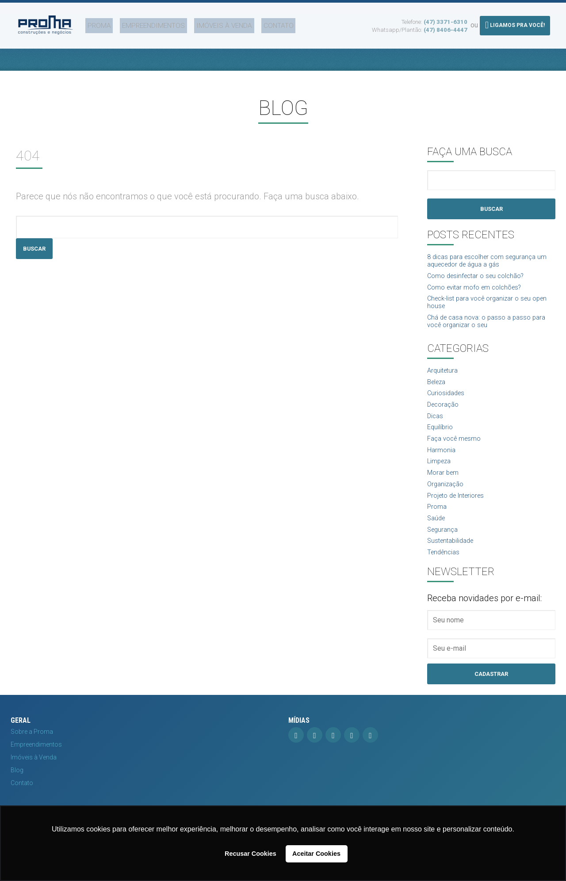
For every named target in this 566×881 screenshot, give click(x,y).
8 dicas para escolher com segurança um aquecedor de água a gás (486, 262)
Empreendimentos (140, 23)
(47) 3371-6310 (445, 19)
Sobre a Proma (32, 755)
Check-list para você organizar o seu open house (484, 307)
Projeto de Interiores (459, 513)
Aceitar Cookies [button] (316, 853)
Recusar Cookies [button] (250, 853)
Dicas (435, 427)
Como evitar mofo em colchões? (479, 291)
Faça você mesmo (457, 452)
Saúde (437, 538)
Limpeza (440, 477)
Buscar (35, 248)
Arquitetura (444, 379)
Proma (92, 23)
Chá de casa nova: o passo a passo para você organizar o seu (491, 328)
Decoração (445, 416)
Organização (447, 501)
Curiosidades (447, 403)
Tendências (445, 575)
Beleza (437, 391)
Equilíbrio (441, 440)
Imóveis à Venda (204, 23)
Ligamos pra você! (515, 23)
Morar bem (444, 489)
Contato (252, 23)
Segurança (444, 550)
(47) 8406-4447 (445, 27)
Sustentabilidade (452, 562)
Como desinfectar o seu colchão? (480, 279)
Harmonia (442, 464)
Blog (17, 793)
